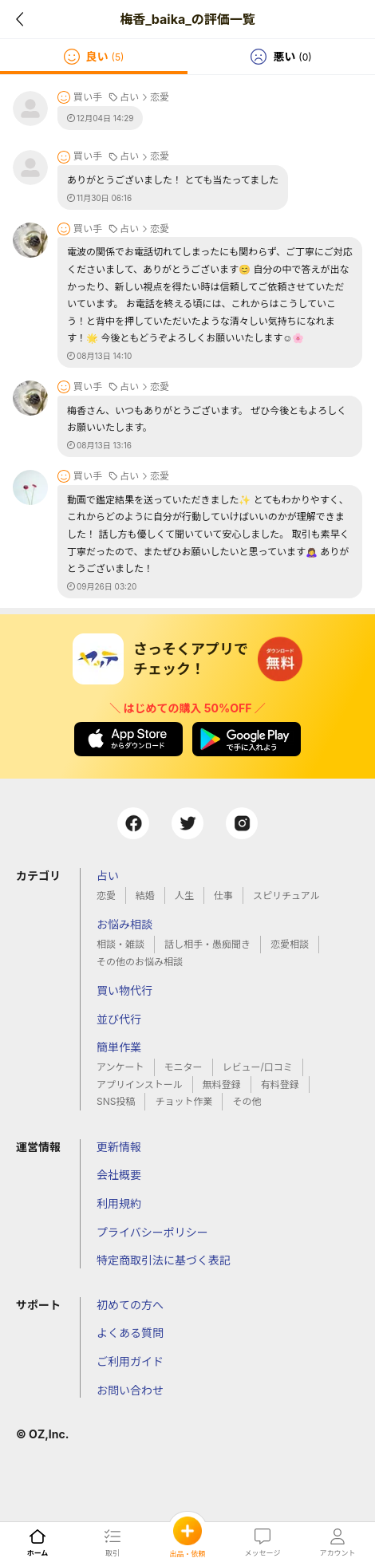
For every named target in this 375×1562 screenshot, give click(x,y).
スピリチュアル (286, 895)
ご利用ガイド (130, 1361)
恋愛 (106, 895)
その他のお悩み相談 (140, 962)
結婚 (145, 895)
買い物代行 (124, 990)
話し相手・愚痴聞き (207, 944)
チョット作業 (183, 1101)
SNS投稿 (116, 1101)
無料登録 (222, 1085)
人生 (184, 895)
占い (108, 875)
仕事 (223, 895)
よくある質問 (130, 1332)
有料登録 (280, 1085)
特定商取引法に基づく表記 (164, 1260)
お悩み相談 (124, 924)
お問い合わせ (130, 1390)
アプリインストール (140, 1085)
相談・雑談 (120, 944)
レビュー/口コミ (258, 1067)
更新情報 (119, 1147)
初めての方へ (130, 1305)
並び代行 (119, 1019)
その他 (246, 1101)
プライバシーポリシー (152, 1232)
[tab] (94, 56)
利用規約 (119, 1203)
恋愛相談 (289, 944)
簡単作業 (119, 1047)
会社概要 (119, 1174)
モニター (183, 1067)
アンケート (120, 1067)
